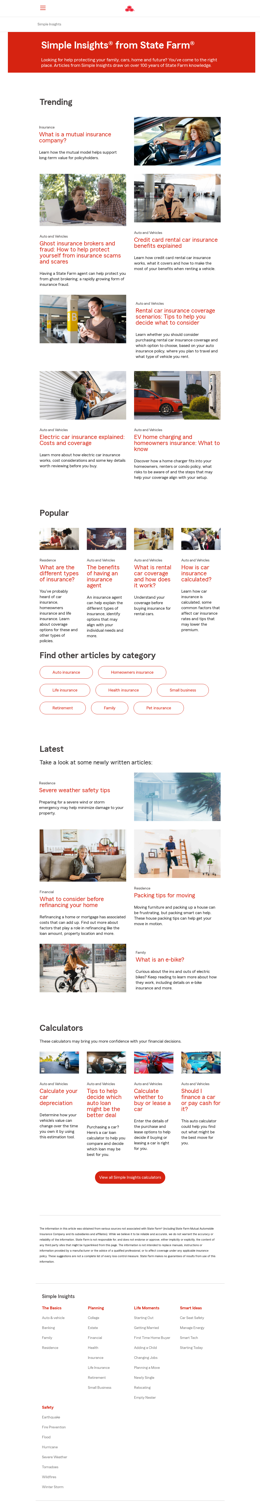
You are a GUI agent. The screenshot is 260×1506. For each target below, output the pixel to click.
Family (47, 1338)
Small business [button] (183, 690)
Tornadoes (50, 1467)
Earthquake (51, 1417)
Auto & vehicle (53, 1318)
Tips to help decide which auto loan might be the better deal (104, 1103)
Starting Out (143, 1318)
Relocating (142, 1388)
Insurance (95, 1358)
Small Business (99, 1388)
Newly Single (144, 1378)
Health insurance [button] (123, 690)
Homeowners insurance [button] (132, 672)
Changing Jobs (145, 1358)
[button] (222, 8)
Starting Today (191, 1348)
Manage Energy (192, 1328)
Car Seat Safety (192, 1318)
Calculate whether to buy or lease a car (152, 1100)
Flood (46, 1437)
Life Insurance (99, 1368)
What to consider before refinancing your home (72, 902)
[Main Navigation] (43, 8)
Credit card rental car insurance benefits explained (176, 243)
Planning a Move (147, 1368)
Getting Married (146, 1328)
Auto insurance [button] (66, 672)
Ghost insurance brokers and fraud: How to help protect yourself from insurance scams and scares (80, 252)
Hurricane (50, 1447)
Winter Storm (52, 1487)
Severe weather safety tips (74, 790)
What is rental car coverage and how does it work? (152, 576)
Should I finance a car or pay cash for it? (201, 1100)
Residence (50, 1348)
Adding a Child (145, 1348)
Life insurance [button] (64, 690)
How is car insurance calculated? (196, 573)
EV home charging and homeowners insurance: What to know (177, 443)
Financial (95, 1338)
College (93, 1318)
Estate (93, 1328)
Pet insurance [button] (158, 708)
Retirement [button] (62, 708)
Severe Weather (54, 1457)
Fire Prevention (54, 1427)
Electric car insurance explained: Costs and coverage (82, 440)
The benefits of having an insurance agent (103, 576)
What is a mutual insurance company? (75, 137)
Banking (48, 1328)
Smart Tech (189, 1338)
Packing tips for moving (164, 895)
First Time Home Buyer (152, 1338)
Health (93, 1348)
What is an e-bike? (160, 960)
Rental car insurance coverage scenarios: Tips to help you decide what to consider (175, 317)
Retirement (97, 1378)
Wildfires (49, 1477)
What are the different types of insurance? (59, 573)
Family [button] (109, 708)
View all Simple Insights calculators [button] (130, 1177)
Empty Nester (145, 1398)
